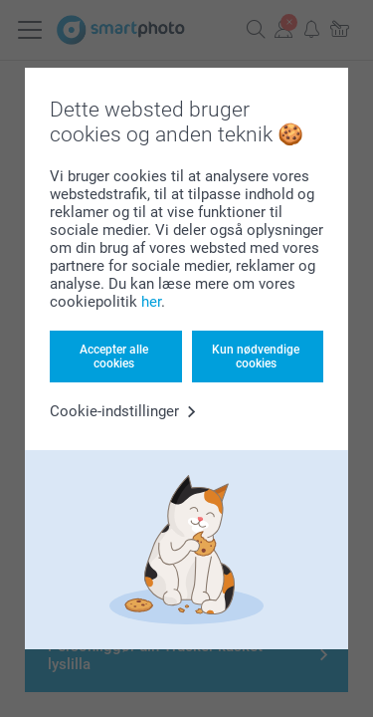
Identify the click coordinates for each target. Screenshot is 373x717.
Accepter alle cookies (114, 356)
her (151, 302)
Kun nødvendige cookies (255, 356)
